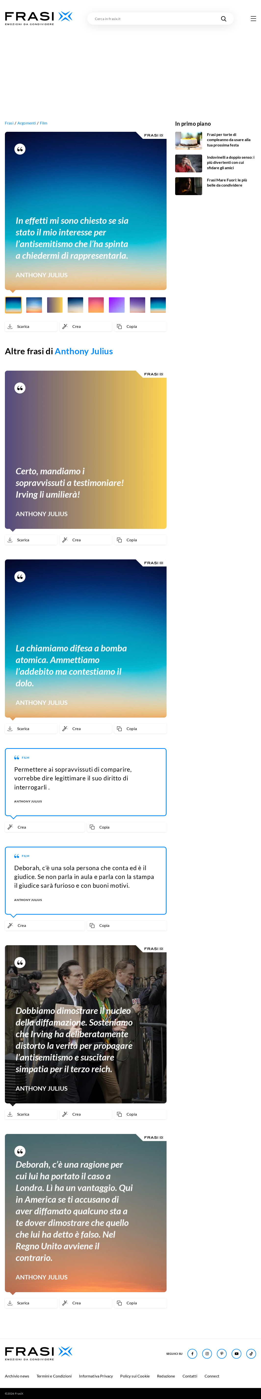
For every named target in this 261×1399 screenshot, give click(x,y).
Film (44, 123)
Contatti (190, 1376)
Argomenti (26, 123)
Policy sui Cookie (135, 1376)
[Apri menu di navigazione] (253, 18)
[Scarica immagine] (31, 326)
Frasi (9, 123)
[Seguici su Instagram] (207, 1354)
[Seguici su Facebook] (192, 1354)
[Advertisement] (130, 63)
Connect (212, 1376)
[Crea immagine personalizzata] (86, 326)
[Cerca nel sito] (224, 18)
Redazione (166, 1376)
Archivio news (17, 1376)
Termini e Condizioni (54, 1376)
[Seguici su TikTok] (251, 1354)
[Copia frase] (140, 326)
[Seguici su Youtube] (236, 1354)
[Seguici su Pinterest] (222, 1354)
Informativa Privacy (96, 1376)
